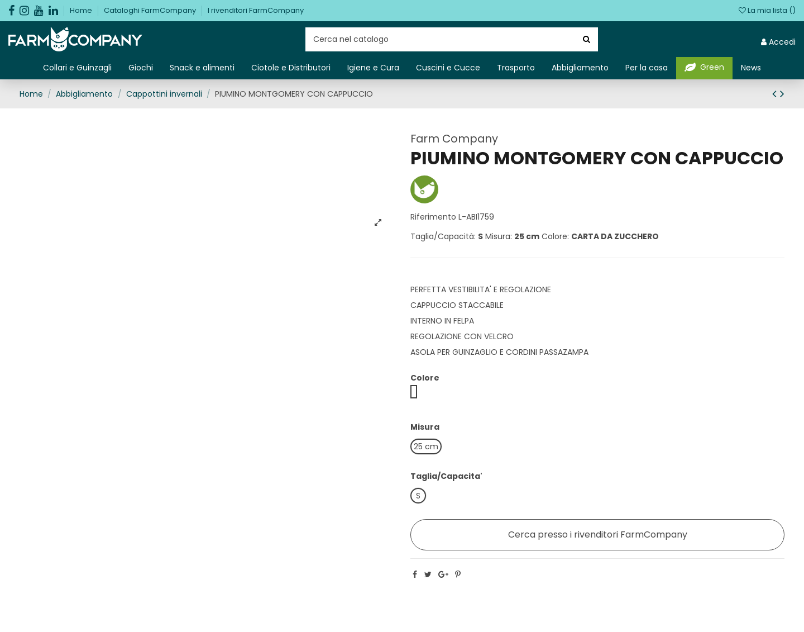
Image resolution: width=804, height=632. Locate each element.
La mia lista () (767, 10)
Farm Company (454, 138)
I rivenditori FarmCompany (256, 10)
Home (82, 10)
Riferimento (433, 216)
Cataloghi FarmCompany (151, 10)
